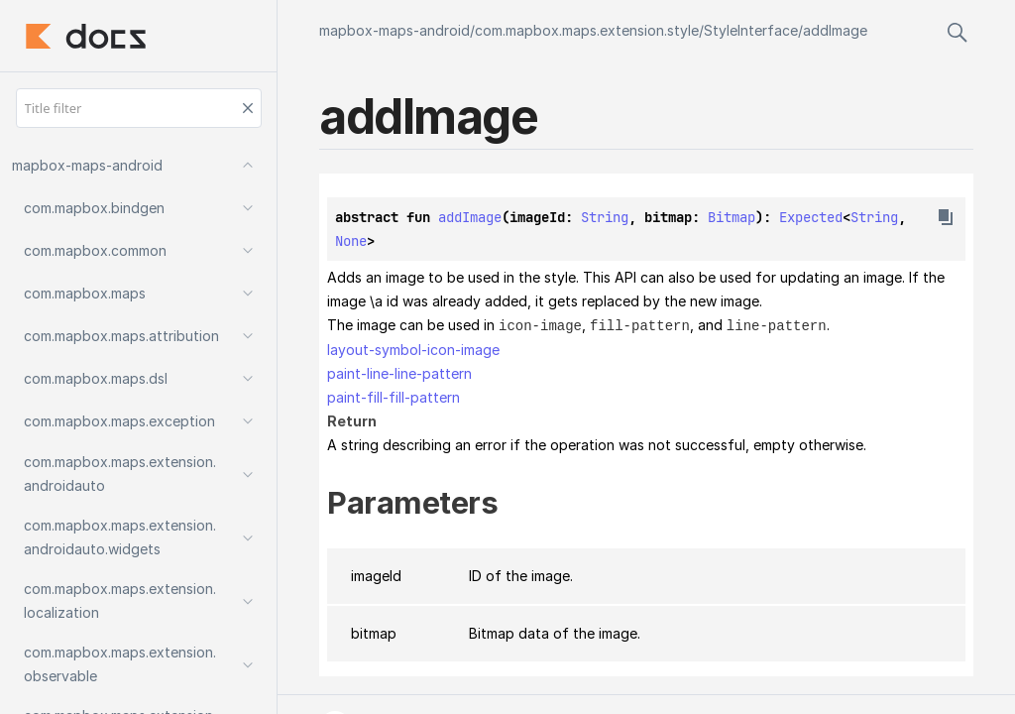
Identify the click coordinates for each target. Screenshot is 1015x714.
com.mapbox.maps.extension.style (587, 30)
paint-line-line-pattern (399, 372)
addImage (835, 30)
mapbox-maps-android (394, 30)
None (351, 241)
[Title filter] (139, 108)
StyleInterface (751, 30)
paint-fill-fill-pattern (393, 396)
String (604, 217)
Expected (811, 217)
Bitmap (731, 217)
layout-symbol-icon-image (413, 348)
